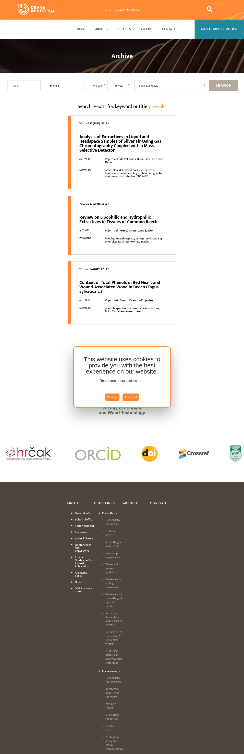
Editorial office (84, 429)
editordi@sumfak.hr (152, 723)
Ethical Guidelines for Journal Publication (84, 472)
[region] (122, 377)
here (141, 381)
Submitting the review (112, 627)
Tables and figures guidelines (111, 478)
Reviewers (81, 442)
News (78, 492)
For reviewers (111, 581)
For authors (109, 423)
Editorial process (110, 443)
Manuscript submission (109, 669)
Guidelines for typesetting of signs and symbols (113, 510)
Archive (146, 29)
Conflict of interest (111, 638)
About (100, 29)
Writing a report (110, 616)
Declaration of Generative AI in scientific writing (113, 548)
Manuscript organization (112, 465)
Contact (168, 29)
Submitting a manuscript (113, 454)
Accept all (131, 397)
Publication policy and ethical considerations (114, 653)
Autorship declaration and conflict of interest (113, 529)
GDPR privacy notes (83, 500)
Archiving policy (81, 484)
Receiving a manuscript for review (112, 603)
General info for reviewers (113, 590)
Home (81, 29)
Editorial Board (84, 436)
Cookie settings (122, 728)
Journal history (84, 448)
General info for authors (112, 432)
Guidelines (123, 29)
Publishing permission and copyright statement (113, 567)
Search (223, 85)
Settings (112, 397)
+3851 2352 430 (109, 718)
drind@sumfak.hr (138, 718)
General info (83, 423)
